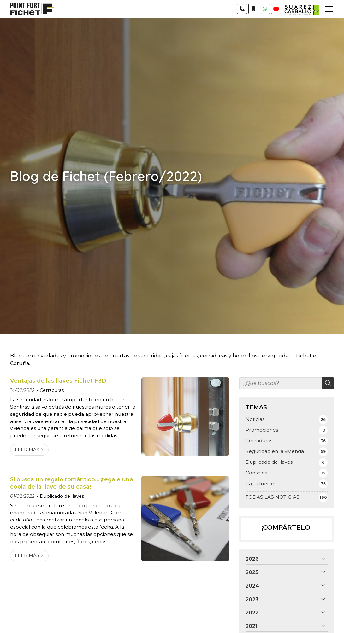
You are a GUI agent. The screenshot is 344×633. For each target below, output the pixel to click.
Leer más (27, 450)
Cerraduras (52, 390)
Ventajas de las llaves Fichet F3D (58, 380)
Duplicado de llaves (62, 496)
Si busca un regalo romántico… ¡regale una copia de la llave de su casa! (71, 483)
